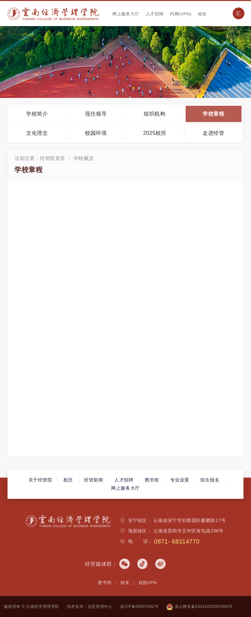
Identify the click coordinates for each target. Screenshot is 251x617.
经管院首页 (52, 158)
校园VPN (148, 582)
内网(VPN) (181, 13)
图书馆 (152, 480)
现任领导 (96, 114)
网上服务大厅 (125, 13)
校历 (68, 480)
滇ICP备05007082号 (139, 606)
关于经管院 (40, 480)
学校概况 (84, 158)
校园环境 (96, 133)
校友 (202, 13)
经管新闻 (93, 480)
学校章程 (213, 114)
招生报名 (209, 480)
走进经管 (213, 133)
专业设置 (179, 480)
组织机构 (154, 114)
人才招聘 (154, 13)
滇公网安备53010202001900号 (199, 606)
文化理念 (37, 133)
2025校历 (154, 133)
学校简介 (37, 114)
